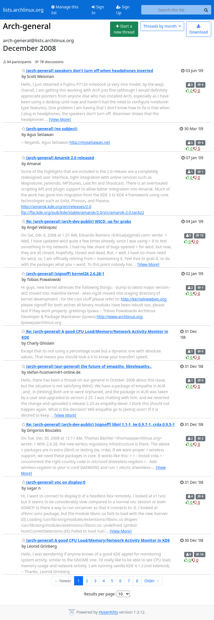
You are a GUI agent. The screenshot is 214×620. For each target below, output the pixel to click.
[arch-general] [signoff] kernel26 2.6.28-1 (63, 273)
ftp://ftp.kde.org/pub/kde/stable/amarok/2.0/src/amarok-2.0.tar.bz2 (82, 212)
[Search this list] (171, 10)
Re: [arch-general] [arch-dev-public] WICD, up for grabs (76, 221)
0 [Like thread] (189, 90)
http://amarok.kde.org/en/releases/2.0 (56, 206)
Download (198, 29)
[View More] (60, 119)
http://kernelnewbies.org (143, 299)
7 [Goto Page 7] (129, 580)
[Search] (206, 10)
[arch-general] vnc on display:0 (54, 482)
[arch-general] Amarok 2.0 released (58, 157)
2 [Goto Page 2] (87, 580)
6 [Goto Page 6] (120, 580)
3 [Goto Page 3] (95, 580)
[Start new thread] (124, 29)
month (160, 26)
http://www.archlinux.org (120, 316)
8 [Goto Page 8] (137, 580)
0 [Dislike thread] (196, 90)
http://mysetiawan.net (89, 142)
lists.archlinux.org (23, 9)
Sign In (98, 9)
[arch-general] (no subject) (49, 128)
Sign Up (123, 9)
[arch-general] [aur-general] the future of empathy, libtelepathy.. (87, 366)
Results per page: (100, 594)
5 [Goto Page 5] (112, 580)
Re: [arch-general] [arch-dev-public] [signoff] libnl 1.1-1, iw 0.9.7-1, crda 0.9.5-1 (98, 424)
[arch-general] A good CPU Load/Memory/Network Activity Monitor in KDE (96, 540)
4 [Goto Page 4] (104, 580)
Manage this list (64, 9)
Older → (151, 580)
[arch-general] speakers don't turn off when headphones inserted (87, 70)
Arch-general (27, 26)
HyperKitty (108, 612)
